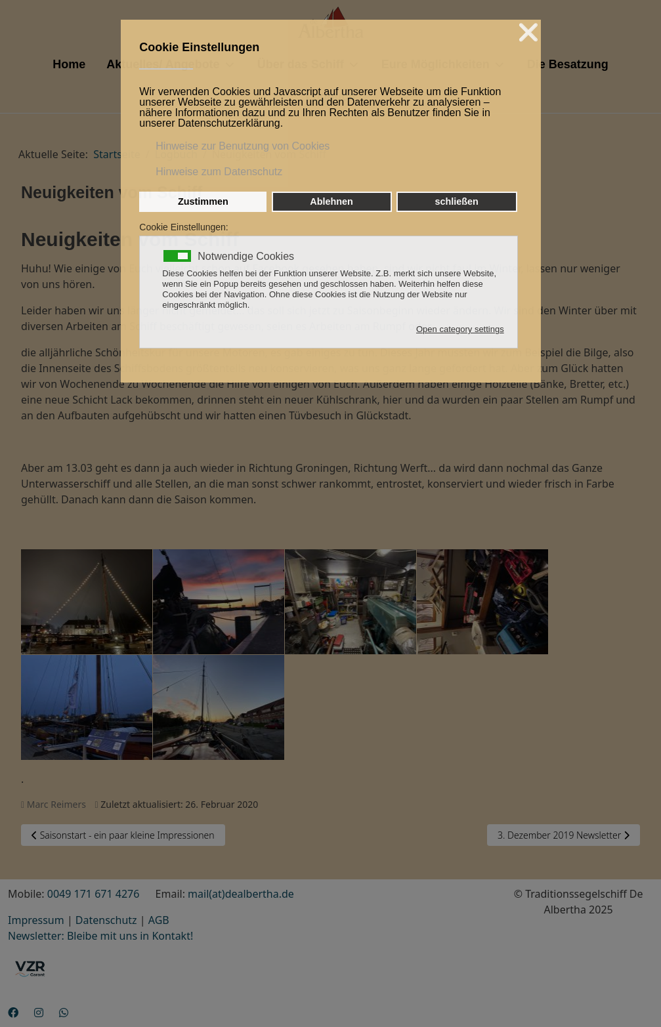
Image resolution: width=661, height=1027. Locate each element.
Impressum (36, 920)
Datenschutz (106, 920)
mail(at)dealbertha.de (241, 894)
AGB (158, 920)
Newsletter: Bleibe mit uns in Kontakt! (100, 936)
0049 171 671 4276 (93, 894)
